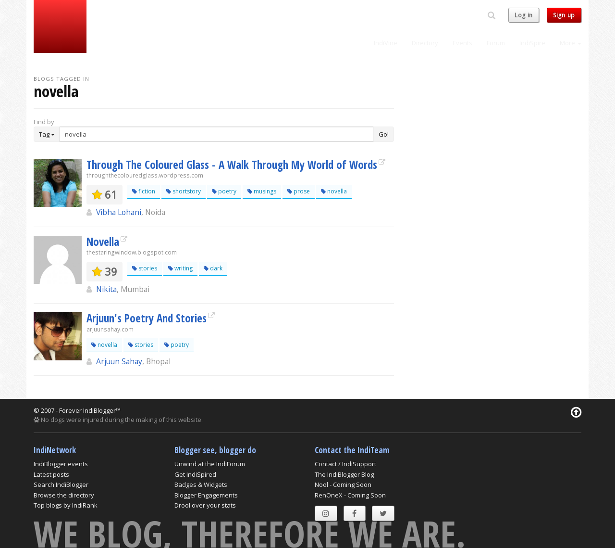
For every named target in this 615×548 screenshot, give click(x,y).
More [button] (570, 42)
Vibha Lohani (118, 212)
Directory (425, 42)
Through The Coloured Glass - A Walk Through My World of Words (231, 164)
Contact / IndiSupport (345, 463)
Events (462, 42)
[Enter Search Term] (217, 134)
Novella (102, 241)
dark (213, 268)
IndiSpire (532, 42)
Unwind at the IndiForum (209, 463)
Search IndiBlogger (61, 484)
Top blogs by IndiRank (66, 505)
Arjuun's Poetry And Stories (146, 318)
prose (298, 191)
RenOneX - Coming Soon (350, 495)
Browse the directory (64, 495)
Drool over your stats (205, 505)
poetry (224, 191)
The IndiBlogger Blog (344, 474)
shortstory (183, 191)
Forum (496, 42)
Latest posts (51, 474)
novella (334, 191)
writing (180, 268)
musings (261, 191)
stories (144, 268)
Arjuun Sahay (119, 361)
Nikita (106, 289)
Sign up (564, 15)
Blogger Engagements (206, 495)
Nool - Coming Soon (343, 484)
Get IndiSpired (195, 474)
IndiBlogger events (61, 463)
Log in (524, 15)
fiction (143, 191)
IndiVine (385, 42)
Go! (384, 134)
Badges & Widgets (200, 484)
